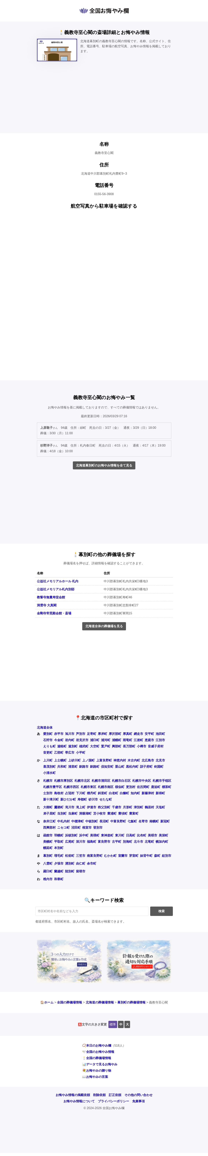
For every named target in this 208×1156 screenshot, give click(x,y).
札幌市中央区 (141, 780)
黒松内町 (132, 766)
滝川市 (69, 807)
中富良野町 (118, 821)
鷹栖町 (58, 807)
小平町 (80, 752)
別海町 (127, 841)
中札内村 (63, 821)
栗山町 (119, 766)
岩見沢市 (82, 740)
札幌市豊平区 (52, 787)
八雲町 (48, 863)
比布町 (141, 835)
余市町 (91, 863)
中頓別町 (91, 821)
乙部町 (58, 752)
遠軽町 (62, 746)
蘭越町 (58, 871)
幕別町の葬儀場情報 (131, 1002)
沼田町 (76, 827)
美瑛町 (94, 835)
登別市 (98, 827)
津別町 (138, 807)
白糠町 (124, 793)
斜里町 (102, 793)
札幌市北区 (82, 780)
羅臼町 (48, 871)
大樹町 (48, 807)
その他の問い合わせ (138, 1095)
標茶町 (166, 787)
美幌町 (48, 841)
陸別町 (69, 871)
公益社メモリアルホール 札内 (57, 581)
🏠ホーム (47, 1002)
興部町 (116, 746)
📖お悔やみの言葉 (95, 1076)
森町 (157, 855)
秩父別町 (104, 807)
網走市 (138, 733)
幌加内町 (162, 841)
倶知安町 (107, 766)
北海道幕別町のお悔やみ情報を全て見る (104, 465)
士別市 (48, 793)
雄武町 (83, 746)
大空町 (94, 746)
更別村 (130, 787)
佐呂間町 (143, 787)
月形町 (127, 807)
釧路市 (83, 766)
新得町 (160, 793)
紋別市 (166, 855)
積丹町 (91, 793)
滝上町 (80, 807)
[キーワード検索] (92, 911)
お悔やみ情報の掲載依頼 (73, 1095)
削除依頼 (99, 1095)
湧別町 (69, 863)
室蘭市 (123, 855)
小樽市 (141, 746)
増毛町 (58, 855)
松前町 (69, 855)
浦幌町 (116, 740)
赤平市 (58, 733)
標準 (113, 1024)
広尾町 (69, 841)
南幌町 (154, 821)
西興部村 (49, 827)
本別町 (58, 848)
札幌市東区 (88, 787)
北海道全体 (45, 727)
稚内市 (48, 879)
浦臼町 (94, 740)
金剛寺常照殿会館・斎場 (54, 613)
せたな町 (105, 799)
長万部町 (129, 746)
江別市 (160, 740)
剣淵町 (158, 766)
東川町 (119, 835)
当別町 (62, 813)
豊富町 (133, 813)
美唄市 (152, 835)
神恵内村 (119, 760)
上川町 (48, 760)
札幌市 (48, 780)
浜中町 (83, 835)
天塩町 (160, 807)
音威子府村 (155, 746)
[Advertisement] (104, 101)
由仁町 (80, 863)
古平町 (116, 841)
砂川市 (93, 799)
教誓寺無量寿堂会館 (51, 597)
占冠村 (69, 793)
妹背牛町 (146, 855)
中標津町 (77, 821)
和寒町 (58, 879)
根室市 (87, 827)
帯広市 (69, 752)
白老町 (113, 793)
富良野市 (104, 841)
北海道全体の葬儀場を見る (104, 626)
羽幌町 (58, 835)
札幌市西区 (71, 787)
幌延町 (48, 848)
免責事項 (138, 1101)
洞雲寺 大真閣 (46, 605)
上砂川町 (74, 760)
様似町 (119, 787)
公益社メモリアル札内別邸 (55, 589)
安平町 (149, 733)
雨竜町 (127, 740)
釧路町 (94, 766)
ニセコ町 (63, 827)
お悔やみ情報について (79, 1101)
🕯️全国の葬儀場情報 (96, 1058)
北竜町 (149, 841)
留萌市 (80, 871)
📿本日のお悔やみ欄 (96, 1045)
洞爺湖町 (85, 813)
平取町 (58, 841)
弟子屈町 (49, 813)
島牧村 (58, 793)
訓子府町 (146, 766)
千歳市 (116, 807)
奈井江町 (49, 821)
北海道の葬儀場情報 (100, 1002)
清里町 (73, 766)
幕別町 (48, 855)
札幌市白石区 (121, 780)
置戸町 (105, 746)
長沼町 (104, 821)
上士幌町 (60, 760)
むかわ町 (110, 855)
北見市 (160, 760)
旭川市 (69, 733)
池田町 (160, 733)
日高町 (130, 835)
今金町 (58, 740)
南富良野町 (95, 855)
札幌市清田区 (101, 780)
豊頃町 (123, 813)
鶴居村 (149, 807)
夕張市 (58, 863)
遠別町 (73, 746)
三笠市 (80, 855)
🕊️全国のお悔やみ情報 (98, 1051)
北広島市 (148, 760)
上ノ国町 (88, 760)
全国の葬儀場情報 (69, 1002)
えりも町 (49, 746)
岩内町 (69, 740)
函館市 (48, 835)
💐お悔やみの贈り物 (96, 1070)
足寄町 (91, 733)
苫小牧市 (99, 813)
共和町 (62, 766)
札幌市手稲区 (162, 780)
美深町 (163, 835)
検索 (161, 911)
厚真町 (127, 733)
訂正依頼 (115, 1095)
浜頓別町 (71, 835)
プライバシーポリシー (113, 1101)
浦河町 (105, 740)
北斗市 (138, 841)
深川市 (80, 841)
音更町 (48, 752)
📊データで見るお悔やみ (99, 1064)
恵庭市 (149, 740)
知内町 (135, 793)
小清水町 (49, 773)
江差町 (138, 740)
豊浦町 (112, 813)
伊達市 (91, 807)
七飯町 (132, 821)
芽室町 (133, 855)
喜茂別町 (49, 766)
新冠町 (165, 821)
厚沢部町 (115, 733)
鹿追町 (155, 787)
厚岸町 (102, 733)
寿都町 (82, 799)
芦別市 (80, 733)
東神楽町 (107, 835)
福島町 (91, 841)
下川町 (80, 793)
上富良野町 (104, 760)
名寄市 (143, 821)
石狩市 (48, 740)
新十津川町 (51, 799)
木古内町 (134, 760)
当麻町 (73, 813)
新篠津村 (148, 793)
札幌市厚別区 (63, 780)
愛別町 (48, 733)
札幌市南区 (105, 787)
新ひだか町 (68, 799)
